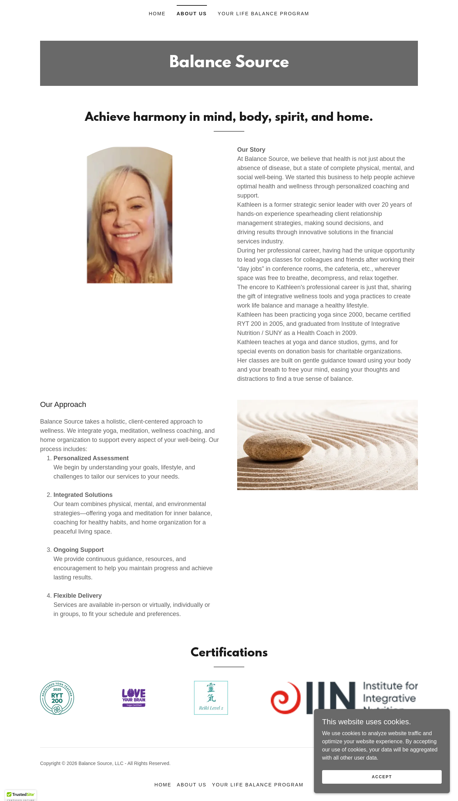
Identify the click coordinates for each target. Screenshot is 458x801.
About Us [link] (192, 13)
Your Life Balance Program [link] (263, 13)
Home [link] (157, 13)
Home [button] (163, 784)
